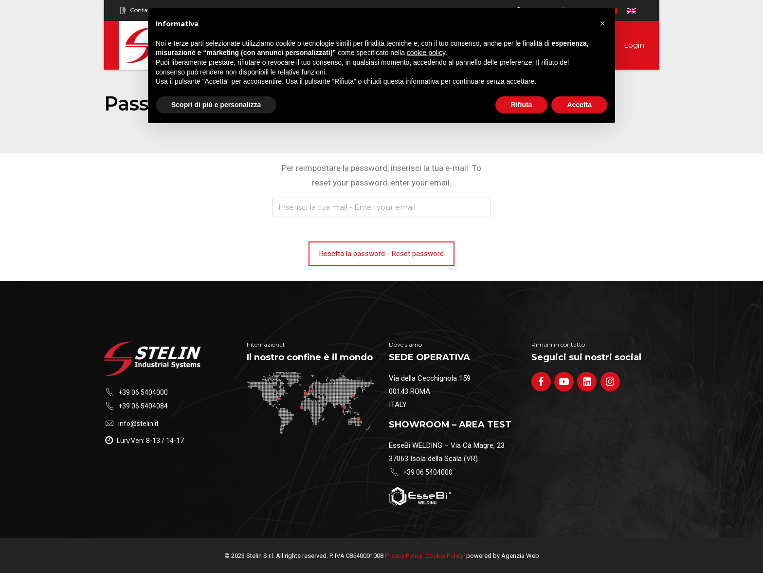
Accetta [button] (579, 105)
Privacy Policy (403, 555)
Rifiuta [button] (521, 105)
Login (634, 45)
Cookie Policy (444, 555)
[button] (602, 23)
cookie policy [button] (426, 52)
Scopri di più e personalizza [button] (216, 105)
